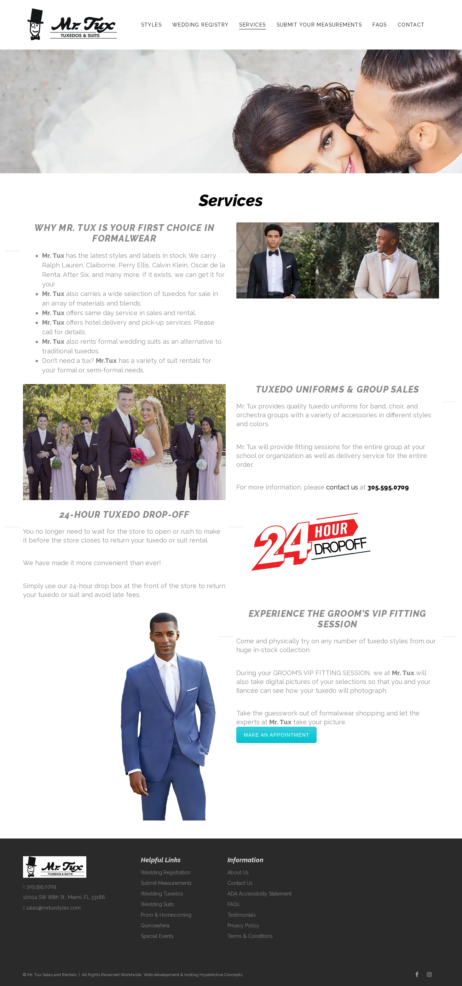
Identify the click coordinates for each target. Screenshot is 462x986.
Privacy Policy (243, 925)
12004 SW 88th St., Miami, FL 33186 (64, 897)
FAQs (380, 25)
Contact (411, 25)
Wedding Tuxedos (162, 894)
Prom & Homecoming (166, 915)
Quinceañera (155, 925)
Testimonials (241, 915)
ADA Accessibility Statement (259, 894)
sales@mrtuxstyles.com (52, 908)
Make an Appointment (276, 735)
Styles (151, 25)
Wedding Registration (165, 872)
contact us (342, 487)
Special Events (157, 936)
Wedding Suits (157, 904)
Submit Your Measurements (319, 25)
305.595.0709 (388, 487)
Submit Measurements (166, 883)
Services (252, 25)
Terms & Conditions (250, 936)
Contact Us (240, 883)
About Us (238, 872)
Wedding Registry (200, 25)
